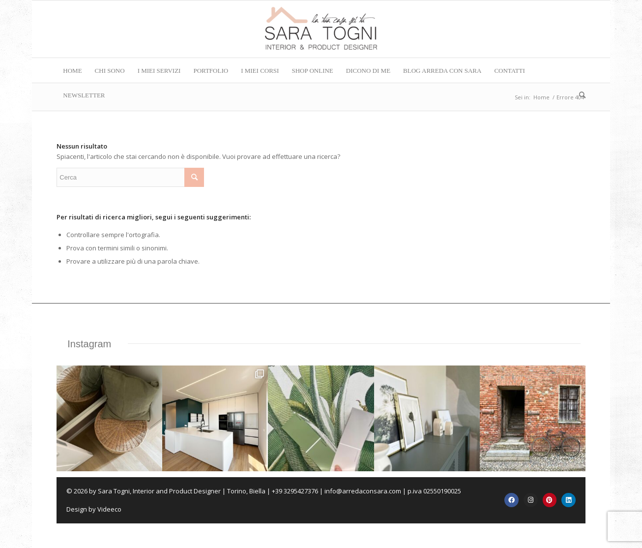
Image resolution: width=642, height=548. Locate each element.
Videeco (109, 509)
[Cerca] (579, 95)
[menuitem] (72, 70)
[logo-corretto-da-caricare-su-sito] (321, 29)
